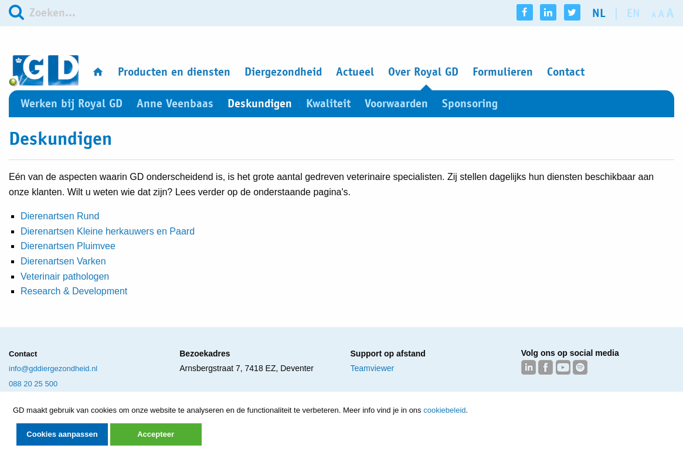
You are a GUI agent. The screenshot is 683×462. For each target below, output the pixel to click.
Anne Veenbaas (175, 103)
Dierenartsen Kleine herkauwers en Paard (108, 231)
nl (599, 13)
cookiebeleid (444, 410)
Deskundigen (259, 103)
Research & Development (74, 291)
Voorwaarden (396, 103)
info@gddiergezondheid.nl (53, 368)
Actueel (355, 71)
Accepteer (155, 434)
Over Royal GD (423, 71)
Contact (566, 71)
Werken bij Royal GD (72, 103)
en (633, 13)
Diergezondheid (283, 71)
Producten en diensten (174, 71)
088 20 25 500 (33, 383)
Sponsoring (470, 103)
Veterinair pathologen (65, 276)
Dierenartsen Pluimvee (68, 246)
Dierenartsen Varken (63, 261)
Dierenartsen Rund (60, 216)
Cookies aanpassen (61, 434)
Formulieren (503, 71)
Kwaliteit (328, 103)
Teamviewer (373, 368)
